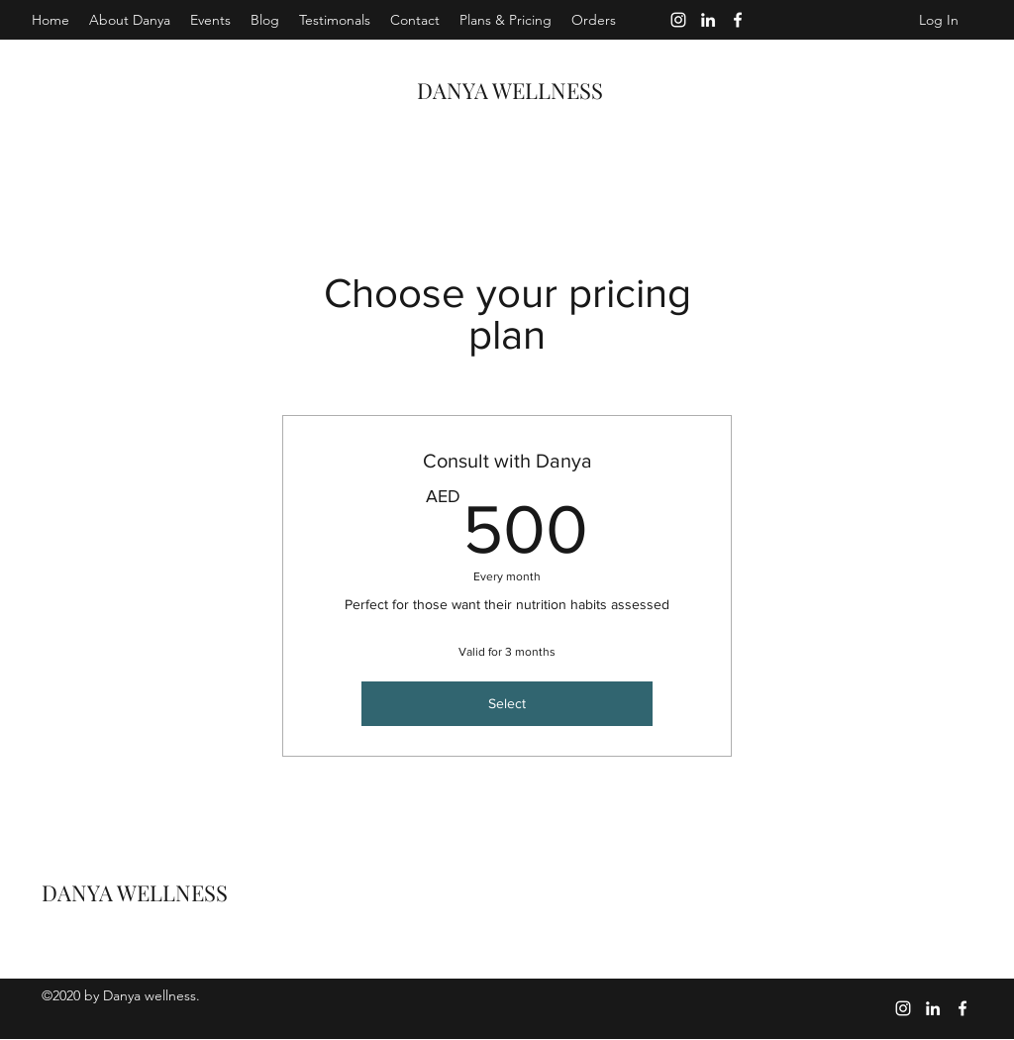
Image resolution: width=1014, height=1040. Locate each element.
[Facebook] (738, 20)
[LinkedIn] (708, 20)
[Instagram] (678, 20)
